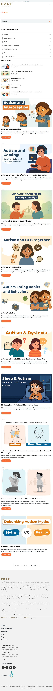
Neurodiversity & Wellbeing (11, 45)
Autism (6, 34)
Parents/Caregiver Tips (10, 49)
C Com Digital (31, 688)
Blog (2, 637)
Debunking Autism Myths (10, 547)
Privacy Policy (40, 686)
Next (36, 565)
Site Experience (31, 686)
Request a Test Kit (7, 628)
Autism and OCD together (18, 78)
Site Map (23, 686)
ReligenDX (27, 1)
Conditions (4, 631)
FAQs (3, 634)
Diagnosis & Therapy (10, 38)
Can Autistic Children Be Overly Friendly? (22, 71)
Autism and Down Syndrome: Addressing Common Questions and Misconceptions (26, 452)
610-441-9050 (16, 1)
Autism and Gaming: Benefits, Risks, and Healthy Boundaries (27, 64)
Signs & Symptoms (9, 56)
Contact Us (4, 640)
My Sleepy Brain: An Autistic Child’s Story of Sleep (19, 405)
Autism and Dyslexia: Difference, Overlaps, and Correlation (26, 91)
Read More (6, 137)
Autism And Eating (16, 85)
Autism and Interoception (11, 129)
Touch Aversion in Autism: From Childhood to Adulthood (22, 499)
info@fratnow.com (6, 1)
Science (6, 52)
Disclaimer (49, 686)
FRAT (5, 41)
